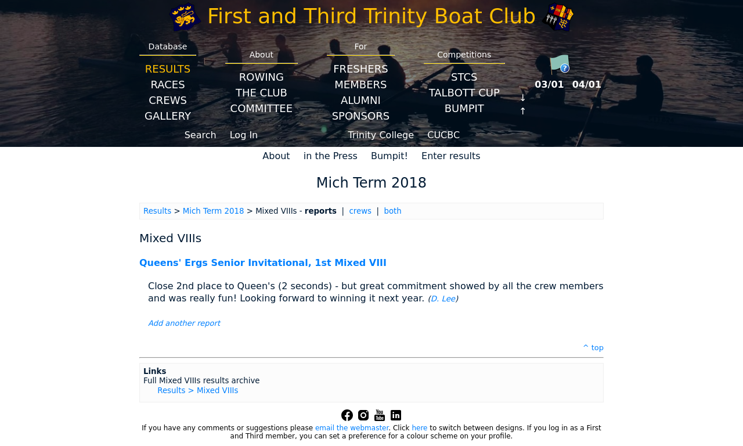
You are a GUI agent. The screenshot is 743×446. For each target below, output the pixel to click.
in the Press (331, 155)
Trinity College (381, 135)
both (392, 211)
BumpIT (464, 108)
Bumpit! (389, 155)
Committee (261, 108)
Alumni (361, 100)
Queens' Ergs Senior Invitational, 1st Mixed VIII (263, 262)
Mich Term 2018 (213, 211)
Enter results (451, 155)
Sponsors (360, 116)
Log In (244, 135)
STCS (464, 77)
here (419, 428)
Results (167, 69)
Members (360, 84)
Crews (168, 100)
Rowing (261, 77)
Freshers (360, 69)
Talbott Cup (464, 93)
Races (167, 84)
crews (360, 211)
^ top (593, 347)
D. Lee (443, 298)
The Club (261, 93)
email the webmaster (351, 428)
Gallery (168, 116)
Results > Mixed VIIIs (197, 390)
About (276, 155)
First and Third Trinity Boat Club (371, 16)
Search (201, 135)
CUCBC (443, 135)
